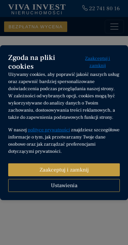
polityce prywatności (49, 130)
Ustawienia (64, 185)
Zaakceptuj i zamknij (97, 62)
